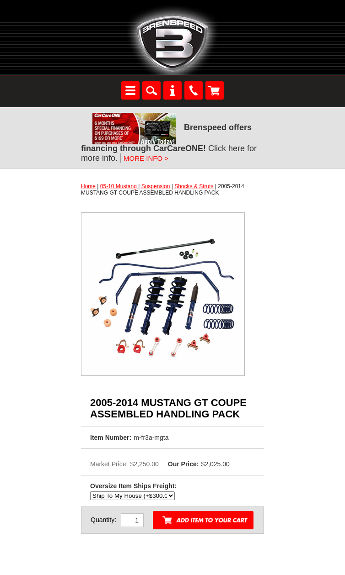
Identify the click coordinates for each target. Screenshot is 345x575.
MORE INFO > (146, 158)
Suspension (155, 186)
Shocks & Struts (193, 186)
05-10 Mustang (119, 186)
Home (88, 186)
